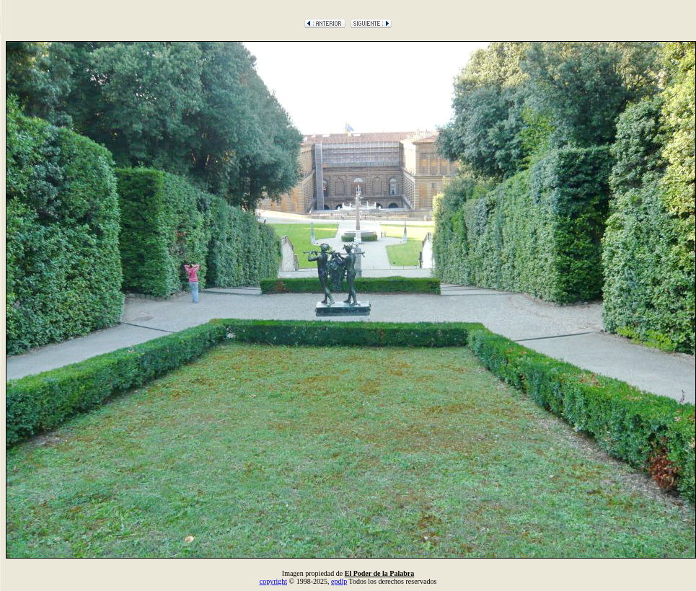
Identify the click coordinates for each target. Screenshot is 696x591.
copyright (273, 581)
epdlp (339, 581)
